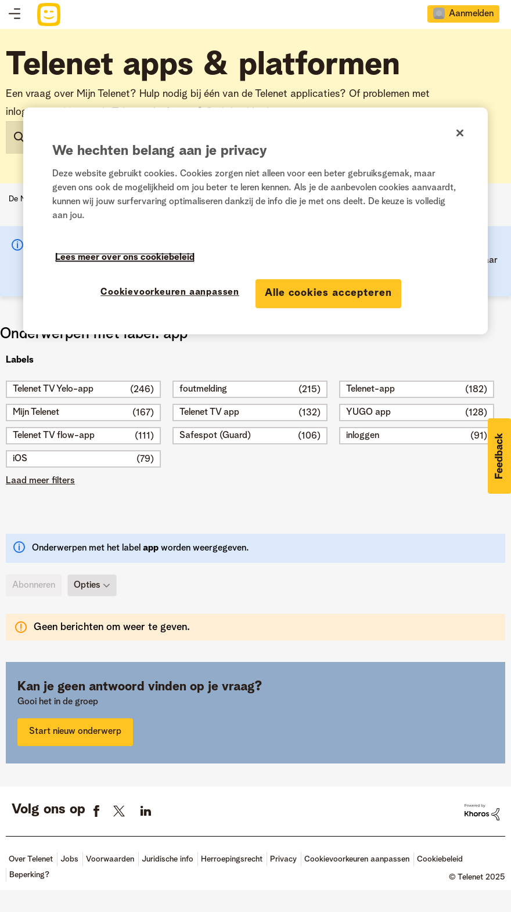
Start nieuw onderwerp (75, 731)
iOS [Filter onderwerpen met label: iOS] (20, 459)
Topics (14, 14)
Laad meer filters (40, 481)
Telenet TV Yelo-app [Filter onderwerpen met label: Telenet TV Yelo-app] (53, 389)
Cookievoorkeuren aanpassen (356, 859)
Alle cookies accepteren (328, 293)
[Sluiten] (460, 133)
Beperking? (29, 875)
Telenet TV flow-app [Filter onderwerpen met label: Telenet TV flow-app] (54, 435)
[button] (499, 456)
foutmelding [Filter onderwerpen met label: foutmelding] (203, 389)
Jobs (69, 859)
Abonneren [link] (33, 585)
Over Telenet (31, 859)
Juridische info (167, 859)
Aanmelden (471, 14)
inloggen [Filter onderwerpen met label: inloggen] (362, 435)
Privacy (283, 859)
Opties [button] (87, 584)
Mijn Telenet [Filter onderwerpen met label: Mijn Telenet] (36, 412)
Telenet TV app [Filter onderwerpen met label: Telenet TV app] (209, 412)
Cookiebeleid (440, 859)
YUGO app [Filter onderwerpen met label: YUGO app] (368, 412)
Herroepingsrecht (231, 859)
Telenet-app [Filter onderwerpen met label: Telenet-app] (370, 389)
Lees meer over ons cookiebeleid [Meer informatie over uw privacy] (125, 258)
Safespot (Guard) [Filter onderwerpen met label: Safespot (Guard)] (215, 435)
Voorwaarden (110, 859)
